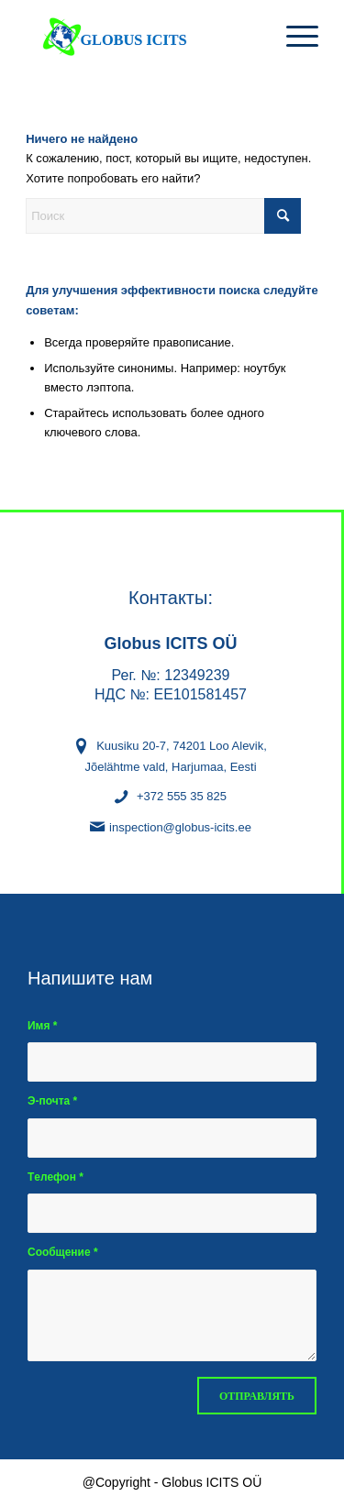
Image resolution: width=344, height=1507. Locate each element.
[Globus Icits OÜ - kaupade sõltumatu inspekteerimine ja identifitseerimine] (143, 36)
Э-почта (52, 1100)
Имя (42, 1025)
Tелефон (55, 1177)
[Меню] (293, 36)
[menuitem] (293, 36)
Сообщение (63, 1252)
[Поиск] (163, 216)
